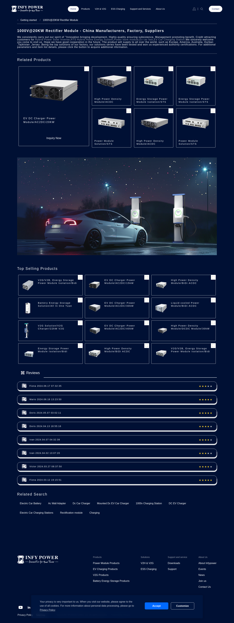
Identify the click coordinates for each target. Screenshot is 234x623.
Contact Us (204, 587)
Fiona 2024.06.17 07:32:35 (45, 386)
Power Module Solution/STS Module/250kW (189, 144)
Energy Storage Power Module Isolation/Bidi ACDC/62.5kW (53, 351)
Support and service (177, 557)
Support (172, 569)
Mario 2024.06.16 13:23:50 (45, 399)
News (201, 575)
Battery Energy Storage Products (111, 581)
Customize (182, 606)
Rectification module (71, 512)
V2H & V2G (100, 9)
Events (202, 569)
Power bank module (126, 39)
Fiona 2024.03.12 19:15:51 (45, 480)
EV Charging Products (105, 569)
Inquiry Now (53, 138)
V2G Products (101, 575)
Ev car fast (146, 39)
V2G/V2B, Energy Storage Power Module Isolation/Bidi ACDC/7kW (57, 283)
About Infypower (207, 563)
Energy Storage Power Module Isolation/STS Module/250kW (194, 102)
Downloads (174, 563)
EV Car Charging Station (169, 39)
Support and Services (140, 9)
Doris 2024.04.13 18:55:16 (45, 426)
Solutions (145, 557)
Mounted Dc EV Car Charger (113, 503)
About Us (160, 9)
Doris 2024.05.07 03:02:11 (45, 413)
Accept (156, 606)
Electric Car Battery (30, 503)
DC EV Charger (177, 503)
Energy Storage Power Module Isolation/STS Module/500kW (152, 102)
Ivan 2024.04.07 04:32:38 (44, 440)
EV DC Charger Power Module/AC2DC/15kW (120, 281)
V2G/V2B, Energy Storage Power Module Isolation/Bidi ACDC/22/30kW (190, 351)
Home (73, 9)
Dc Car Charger (81, 503)
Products (85, 9)
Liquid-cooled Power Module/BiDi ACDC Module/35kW (185, 306)
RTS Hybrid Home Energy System (92, 39)
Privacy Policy (25, 615)
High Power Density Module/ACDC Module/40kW (150, 144)
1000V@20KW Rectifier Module (60, 20)
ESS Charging (118, 9)
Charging (94, 512)
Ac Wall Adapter (57, 503)
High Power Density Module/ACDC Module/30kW (108, 102)
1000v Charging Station (149, 503)
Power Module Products (106, 563)
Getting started (28, 20)
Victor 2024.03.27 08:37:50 (45, 466)
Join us (202, 581)
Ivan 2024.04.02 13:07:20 (44, 453)
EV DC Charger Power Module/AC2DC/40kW (120, 327)
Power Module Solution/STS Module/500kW (104, 144)
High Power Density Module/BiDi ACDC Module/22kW (118, 351)
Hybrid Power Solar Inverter (52, 39)
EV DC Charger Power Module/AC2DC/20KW (39, 120)
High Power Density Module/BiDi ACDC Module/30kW (184, 283)
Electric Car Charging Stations (36, 512)
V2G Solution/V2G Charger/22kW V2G (51, 327)
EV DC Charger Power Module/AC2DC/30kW (120, 304)
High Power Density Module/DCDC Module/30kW (190, 327)
